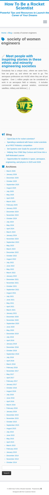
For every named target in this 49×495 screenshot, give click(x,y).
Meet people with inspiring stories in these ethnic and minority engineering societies (21, 61)
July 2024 (10, 222)
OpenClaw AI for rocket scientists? (21, 139)
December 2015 (13, 415)
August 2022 (11, 259)
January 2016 (12, 412)
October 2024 (12, 218)
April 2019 (10, 340)
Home (3, 33)
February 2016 (12, 408)
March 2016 (11, 405)
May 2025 (10, 195)
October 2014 (12, 462)
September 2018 (13, 354)
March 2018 (11, 364)
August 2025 (11, 188)
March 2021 (11, 310)
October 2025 (12, 181)
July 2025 (10, 191)
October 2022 (12, 256)
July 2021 (10, 296)
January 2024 (12, 235)
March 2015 (11, 445)
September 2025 (13, 185)
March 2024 (11, 232)
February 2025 (12, 205)
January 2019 (12, 344)
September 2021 (13, 290)
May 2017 (10, 374)
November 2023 (13, 239)
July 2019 (10, 337)
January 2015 (12, 452)
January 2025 (12, 208)
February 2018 (12, 367)
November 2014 (13, 459)
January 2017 (12, 384)
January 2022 (12, 276)
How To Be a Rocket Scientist (24, 6)
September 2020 (13, 323)
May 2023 (10, 246)
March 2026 (11, 171)
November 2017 (13, 371)
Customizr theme (30, 492)
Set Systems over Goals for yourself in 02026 (25, 149)
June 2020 (11, 327)
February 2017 (12, 381)
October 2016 (12, 388)
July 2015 (10, 432)
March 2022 (11, 273)
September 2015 (13, 425)
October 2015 (12, 422)
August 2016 (11, 391)
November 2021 (13, 283)
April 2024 (10, 229)
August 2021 (11, 293)
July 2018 (10, 357)
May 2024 (10, 225)
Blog (10, 33)
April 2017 (10, 378)
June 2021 (11, 300)
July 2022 (10, 262)
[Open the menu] (45, 22)
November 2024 (13, 215)
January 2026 (12, 174)
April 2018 (10, 361)
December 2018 (13, 347)
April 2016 (10, 401)
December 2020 (13, 317)
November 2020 (13, 320)
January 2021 (12, 313)
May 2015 (10, 439)
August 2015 (11, 428)
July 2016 (10, 395)
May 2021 (10, 303)
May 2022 (10, 269)
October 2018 (12, 351)
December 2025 (13, 178)
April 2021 (10, 307)
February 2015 (12, 449)
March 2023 (11, 249)
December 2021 (13, 279)
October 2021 (12, 286)
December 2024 (13, 212)
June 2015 (11, 435)
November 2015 (13, 418)
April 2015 (10, 442)
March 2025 (11, 201)
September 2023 (13, 242)
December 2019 (13, 334)
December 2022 (13, 252)
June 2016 (11, 398)
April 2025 (10, 198)
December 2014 (13, 456)
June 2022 (11, 266)
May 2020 (10, 330)
